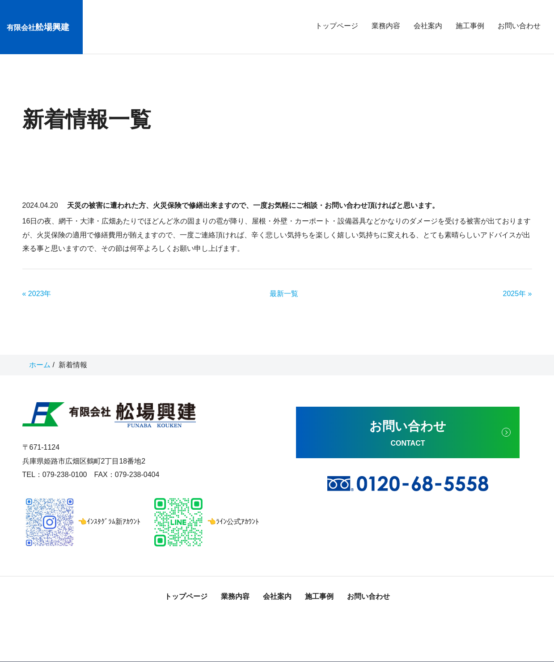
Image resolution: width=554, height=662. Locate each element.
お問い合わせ (519, 26)
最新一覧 (284, 276)
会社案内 (428, 26)
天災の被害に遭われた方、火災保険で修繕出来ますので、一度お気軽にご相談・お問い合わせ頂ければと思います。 (253, 188)
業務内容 (386, 26)
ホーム (40, 347)
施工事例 (470, 26)
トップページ (336, 26)
